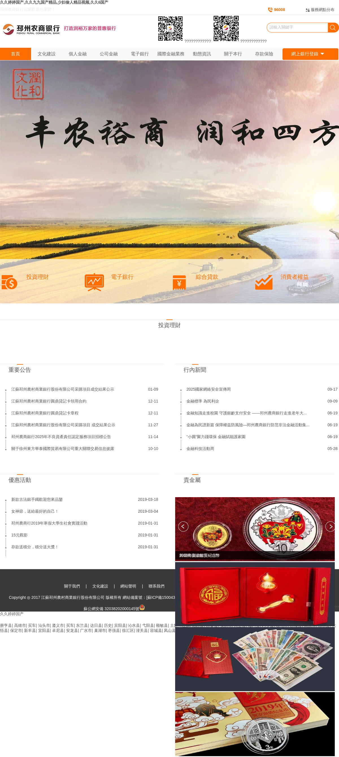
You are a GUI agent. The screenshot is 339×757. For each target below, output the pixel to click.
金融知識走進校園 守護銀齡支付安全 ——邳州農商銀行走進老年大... (246, 413)
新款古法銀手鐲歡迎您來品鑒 (37, 499)
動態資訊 (202, 53)
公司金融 (109, 53)
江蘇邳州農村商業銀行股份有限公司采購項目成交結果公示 (62, 389)
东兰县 (82, 625)
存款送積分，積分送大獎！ (35, 547)
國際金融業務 (170, 53)
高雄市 (20, 625)
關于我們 (72, 586)
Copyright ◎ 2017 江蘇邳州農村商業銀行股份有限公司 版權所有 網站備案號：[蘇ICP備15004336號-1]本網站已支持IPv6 (114, 597)
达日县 (96, 625)
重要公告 (19, 370)
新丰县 (30, 630)
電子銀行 (140, 53)
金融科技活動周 (200, 448)
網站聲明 (128, 586)
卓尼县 (58, 630)
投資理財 (37, 277)
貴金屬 (192, 480)
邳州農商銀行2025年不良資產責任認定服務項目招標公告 (61, 436)
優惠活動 (19, 480)
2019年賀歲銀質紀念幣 (199, 555)
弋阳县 (148, 625)
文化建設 (47, 53)
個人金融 (78, 53)
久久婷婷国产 (12, 614)
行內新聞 (195, 370)
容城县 (156, 630)
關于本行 (233, 53)
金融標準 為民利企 (202, 401)
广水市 (86, 630)
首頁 (15, 53)
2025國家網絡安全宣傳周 (208, 389)
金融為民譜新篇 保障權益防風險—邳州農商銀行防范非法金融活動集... (248, 425)
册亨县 (6, 625)
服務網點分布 (322, 9)
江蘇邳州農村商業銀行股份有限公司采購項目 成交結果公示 (63, 425)
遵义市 (58, 625)
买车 (32, 625)
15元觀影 (19, 535)
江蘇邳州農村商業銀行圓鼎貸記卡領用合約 (48, 401)
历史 (108, 625)
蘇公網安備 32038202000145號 (114, 608)
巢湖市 (100, 630)
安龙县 (72, 630)
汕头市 (44, 625)
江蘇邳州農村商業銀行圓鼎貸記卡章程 (45, 413)
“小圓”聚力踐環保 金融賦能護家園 (215, 436)
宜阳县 (44, 630)
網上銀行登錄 (307, 54)
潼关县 (142, 630)
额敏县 (162, 625)
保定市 (16, 630)
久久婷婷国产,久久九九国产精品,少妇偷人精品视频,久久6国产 (54, 2)
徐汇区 (128, 630)
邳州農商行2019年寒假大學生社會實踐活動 (49, 523)
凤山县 (170, 630)
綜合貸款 (207, 277)
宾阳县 (120, 625)
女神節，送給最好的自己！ (35, 511)
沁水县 (134, 625)
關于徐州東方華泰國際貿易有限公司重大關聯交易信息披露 (62, 448)
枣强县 (114, 630)
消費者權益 (295, 277)
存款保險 (264, 53)
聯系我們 (156, 586)
